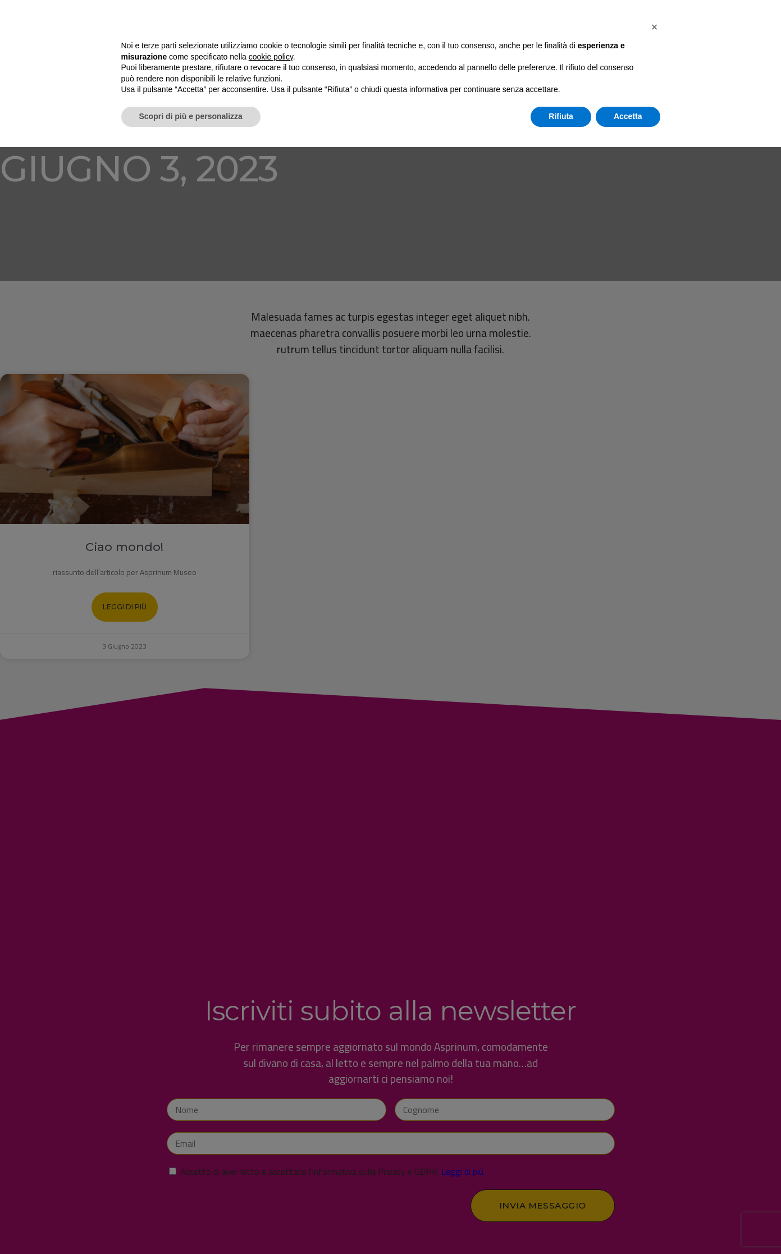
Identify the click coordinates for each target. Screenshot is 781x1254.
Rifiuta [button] (561, 1223)
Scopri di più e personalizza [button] (191, 1223)
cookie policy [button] (271, 1163)
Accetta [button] (628, 1223)
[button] (655, 1134)
